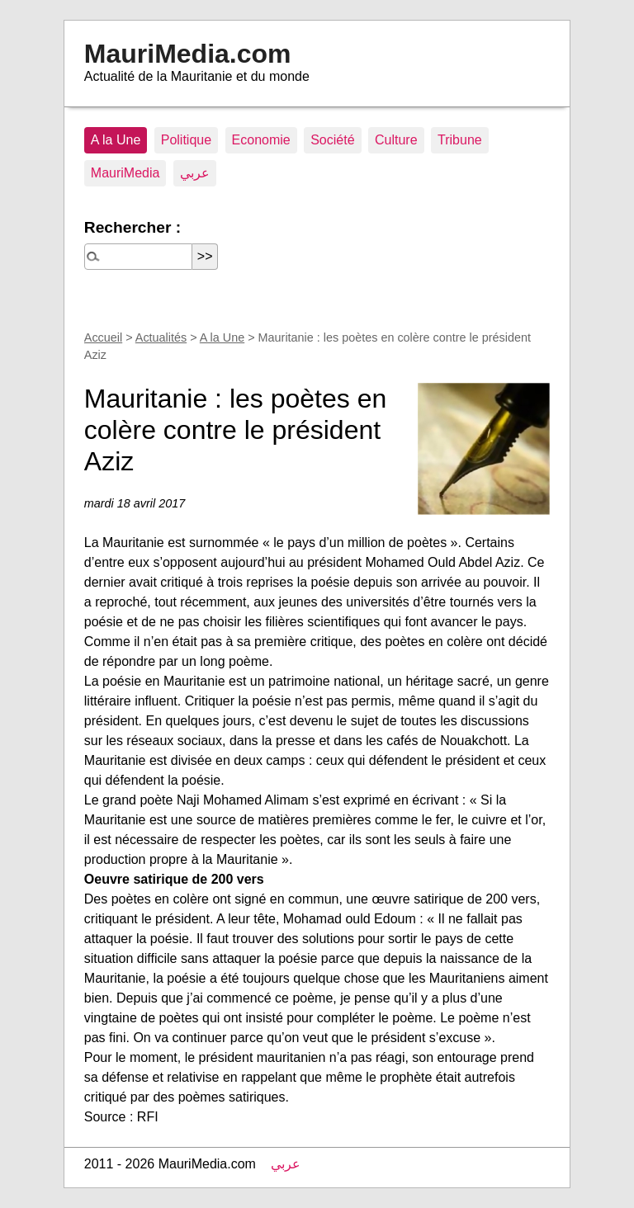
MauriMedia (125, 173)
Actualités (161, 337)
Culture (396, 140)
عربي (195, 173)
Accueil (103, 337)
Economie (261, 140)
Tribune (460, 140)
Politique (186, 140)
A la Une (115, 140)
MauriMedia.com (187, 53)
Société (332, 140)
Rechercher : (132, 227)
